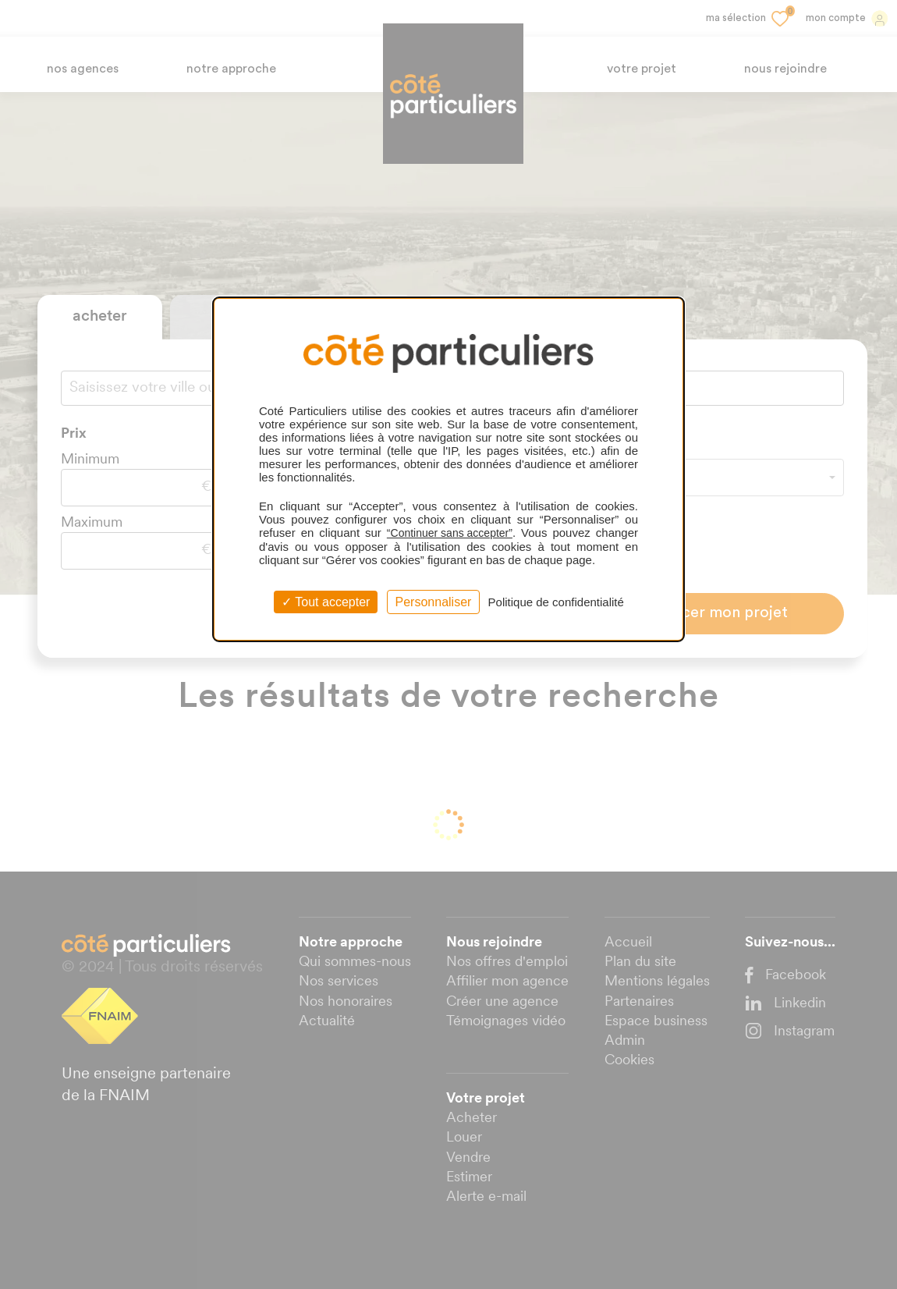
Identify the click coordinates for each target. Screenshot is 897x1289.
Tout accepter (326, 602)
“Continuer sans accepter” (449, 533)
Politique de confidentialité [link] (556, 602)
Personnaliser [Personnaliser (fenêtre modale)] (433, 602)
